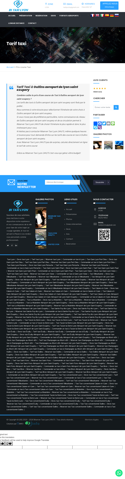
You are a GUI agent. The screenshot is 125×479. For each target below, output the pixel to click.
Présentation (25, 15)
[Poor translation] (9, 443)
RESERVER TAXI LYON (54, 216)
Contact (32, 23)
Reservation (41, 15)
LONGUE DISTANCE (16, 23)
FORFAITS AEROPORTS (68, 15)
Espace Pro (107, 419)
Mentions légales (92, 419)
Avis (68, 233)
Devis (53, 15)
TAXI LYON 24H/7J (52, 233)
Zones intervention (73, 223)
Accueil (12, 15)
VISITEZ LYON (53, 244)
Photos (69, 218)
